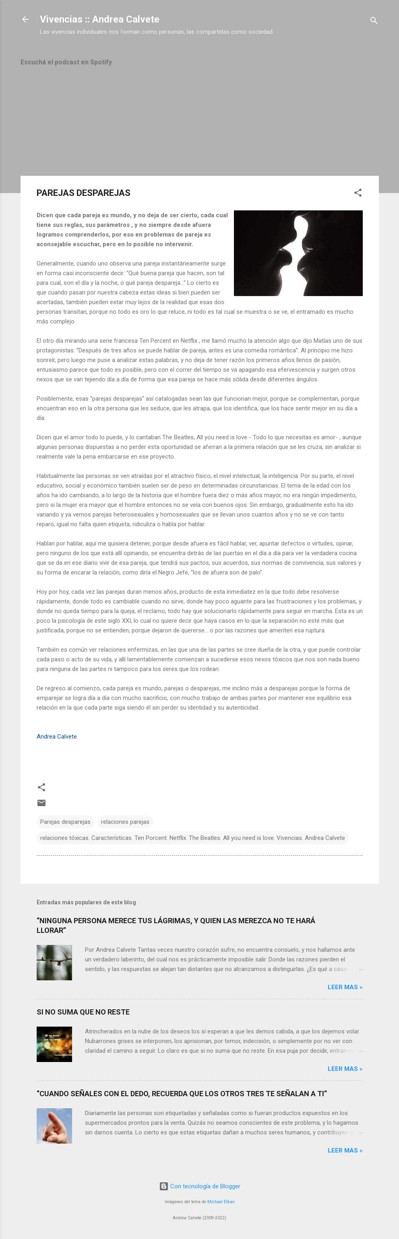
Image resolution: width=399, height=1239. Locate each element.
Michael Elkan (221, 1201)
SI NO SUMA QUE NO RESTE (83, 1012)
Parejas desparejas (65, 821)
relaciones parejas (125, 821)
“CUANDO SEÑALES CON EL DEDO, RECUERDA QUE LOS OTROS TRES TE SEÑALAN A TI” (182, 1093)
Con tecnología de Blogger (199, 1186)
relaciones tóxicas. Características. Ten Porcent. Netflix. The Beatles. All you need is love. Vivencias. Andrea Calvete (192, 838)
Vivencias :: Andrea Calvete (99, 19)
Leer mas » (345, 987)
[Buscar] (374, 22)
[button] (358, 194)
